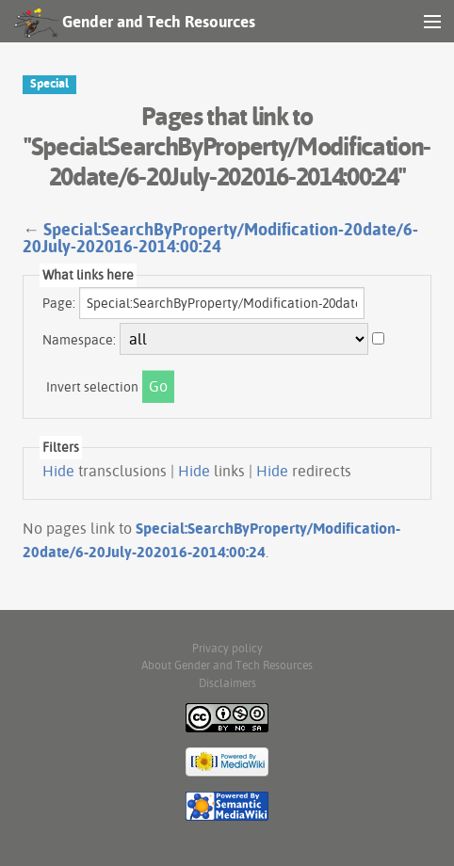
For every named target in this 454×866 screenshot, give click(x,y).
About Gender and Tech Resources (227, 665)
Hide (58, 470)
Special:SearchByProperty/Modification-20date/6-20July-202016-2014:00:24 (220, 237)
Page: (58, 303)
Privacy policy (227, 648)
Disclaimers (227, 683)
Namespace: (79, 339)
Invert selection (92, 386)
